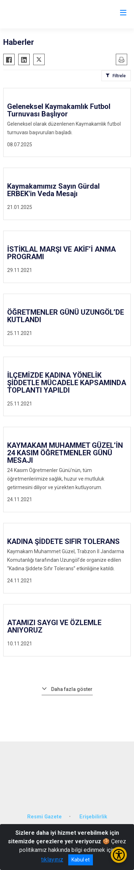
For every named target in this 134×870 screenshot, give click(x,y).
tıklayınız (52, 859)
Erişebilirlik (93, 817)
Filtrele (119, 75)
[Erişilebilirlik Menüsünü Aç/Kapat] (119, 855)
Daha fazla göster (72, 689)
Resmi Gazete (44, 817)
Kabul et (80, 860)
